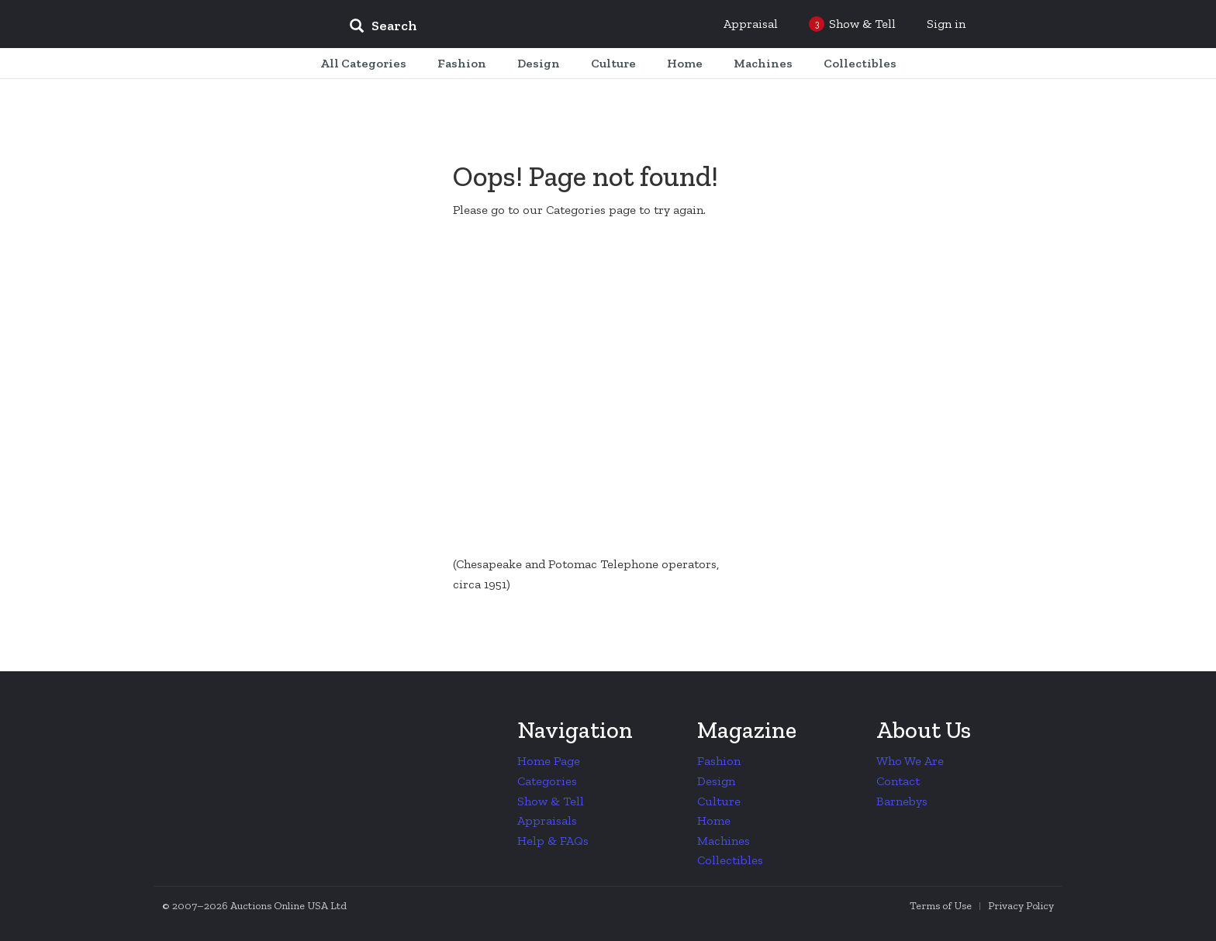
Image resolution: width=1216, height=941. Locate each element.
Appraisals (547, 820)
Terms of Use (941, 905)
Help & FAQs (553, 840)
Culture (719, 801)
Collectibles (730, 860)
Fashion (719, 760)
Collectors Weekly (243, 24)
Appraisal (751, 23)
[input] (495, 28)
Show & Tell (550, 801)
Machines (723, 840)
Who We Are (910, 760)
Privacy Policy (1021, 905)
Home (714, 820)
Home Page (548, 760)
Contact (898, 781)
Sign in (946, 23)
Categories (547, 781)
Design (716, 781)
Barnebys (902, 801)
